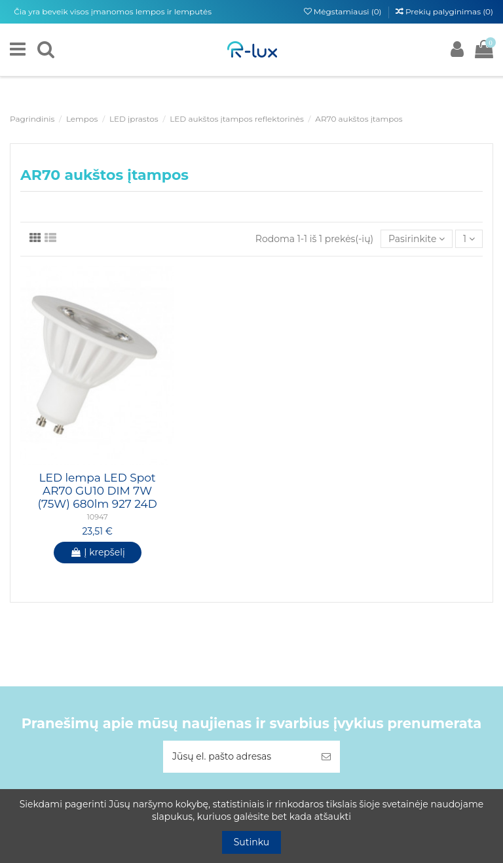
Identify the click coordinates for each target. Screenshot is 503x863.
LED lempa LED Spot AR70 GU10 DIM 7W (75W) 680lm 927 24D (97, 491)
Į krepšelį (97, 552)
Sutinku (252, 842)
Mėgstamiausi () (344, 11)
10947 (97, 516)
